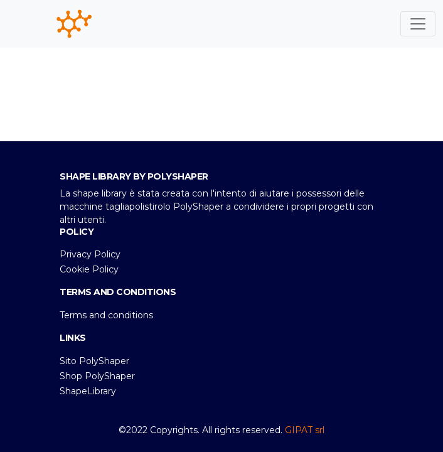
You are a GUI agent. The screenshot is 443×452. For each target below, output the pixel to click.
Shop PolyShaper (97, 376)
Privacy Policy (90, 254)
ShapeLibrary (88, 391)
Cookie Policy (89, 269)
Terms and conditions (106, 315)
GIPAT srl (304, 430)
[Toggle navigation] (417, 23)
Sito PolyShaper (94, 361)
